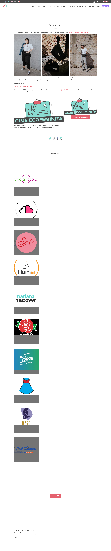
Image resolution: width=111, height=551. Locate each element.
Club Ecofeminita (55, 28)
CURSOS (52, 6)
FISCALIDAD (91, 6)
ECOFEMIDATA (71, 6)
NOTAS (98, 6)
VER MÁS (55, 496)
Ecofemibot (105, 6)
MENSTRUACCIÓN (81, 6)
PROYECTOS (45, 6)
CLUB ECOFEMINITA (61, 6)
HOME (33, 6)
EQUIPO (38, 6)
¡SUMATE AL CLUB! (80, 117)
